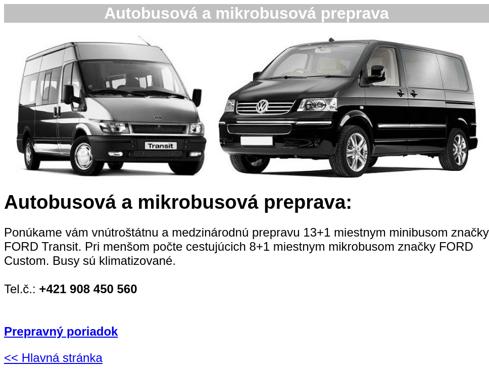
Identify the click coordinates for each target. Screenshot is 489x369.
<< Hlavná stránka (53, 357)
